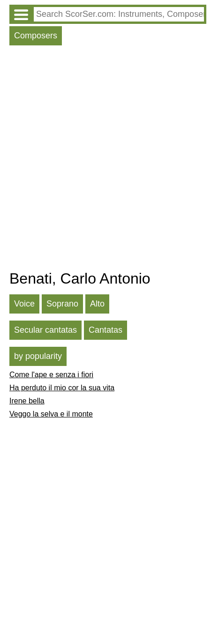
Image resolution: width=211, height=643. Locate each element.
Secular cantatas (45, 330)
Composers (35, 35)
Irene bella (27, 401)
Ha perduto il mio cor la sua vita (61, 388)
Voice (24, 303)
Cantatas (105, 330)
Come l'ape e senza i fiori (51, 375)
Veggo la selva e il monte (51, 414)
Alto (97, 303)
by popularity (38, 356)
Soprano (62, 303)
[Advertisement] (105, 160)
